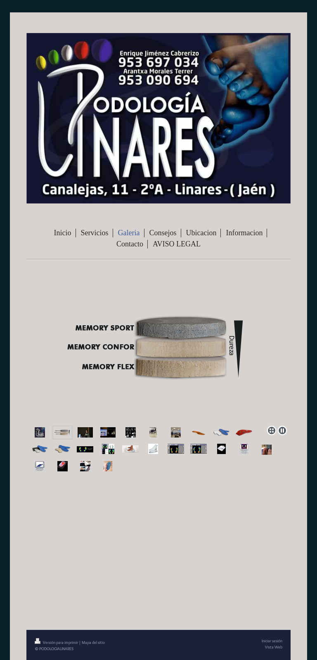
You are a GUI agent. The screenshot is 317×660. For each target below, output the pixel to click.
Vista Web (273, 647)
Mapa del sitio (93, 642)
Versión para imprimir (57, 642)
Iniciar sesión (272, 640)
